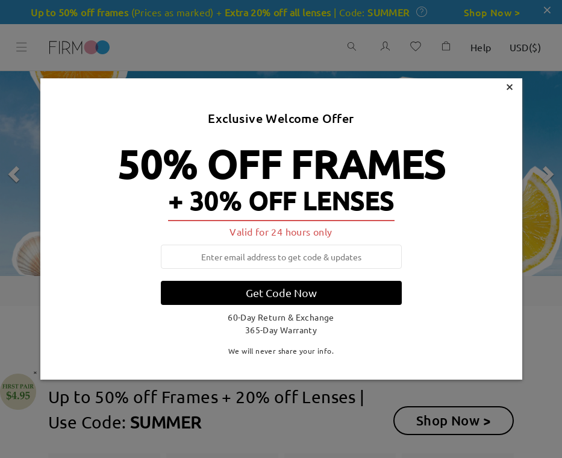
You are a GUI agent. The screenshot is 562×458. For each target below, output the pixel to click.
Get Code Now (281, 292)
